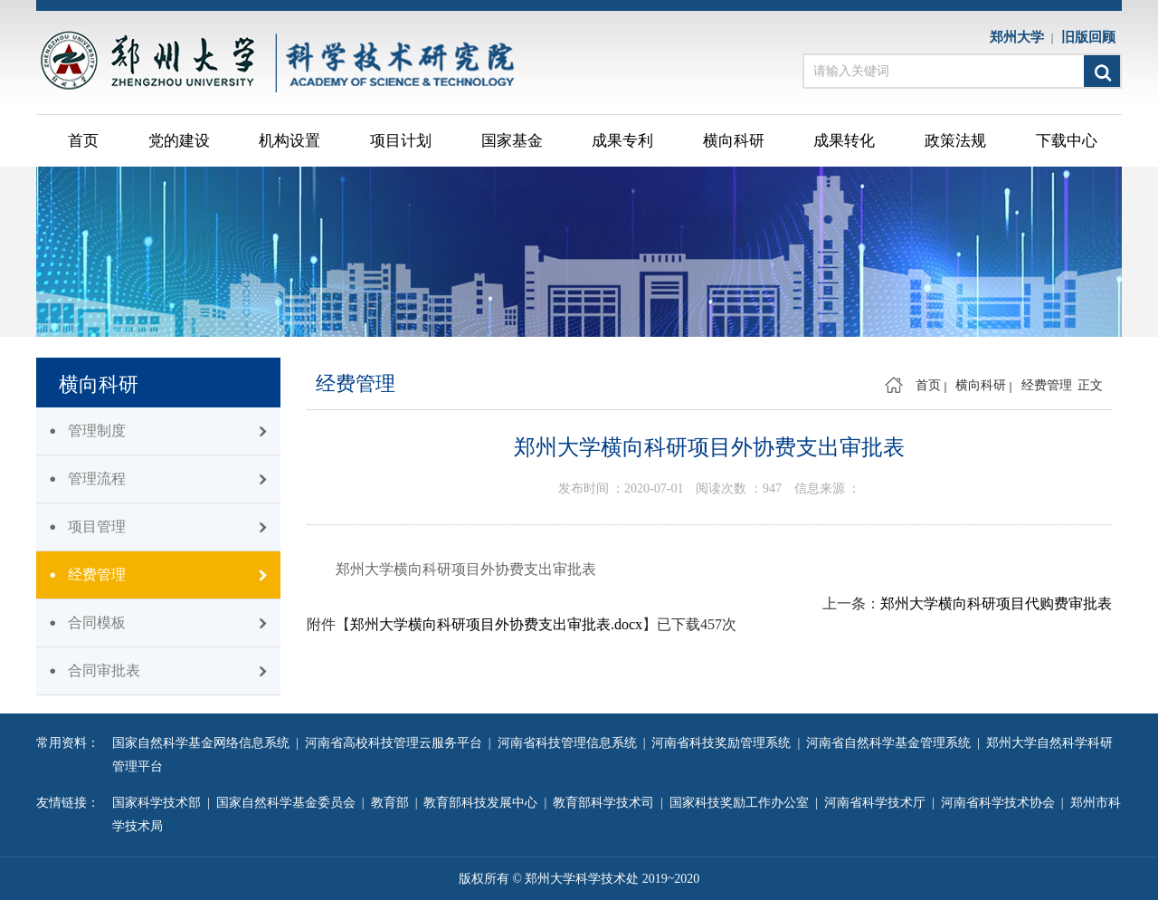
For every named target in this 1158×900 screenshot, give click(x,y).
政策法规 (955, 140)
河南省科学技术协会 (1001, 802)
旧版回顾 (1092, 37)
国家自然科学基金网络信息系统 (204, 743)
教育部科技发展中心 (483, 802)
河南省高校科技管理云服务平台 (397, 743)
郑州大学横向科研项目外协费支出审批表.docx (496, 624)
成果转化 (844, 140)
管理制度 (97, 430)
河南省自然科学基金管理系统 (891, 743)
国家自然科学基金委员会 (289, 802)
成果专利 (622, 140)
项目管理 (97, 526)
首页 (83, 140)
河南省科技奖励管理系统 (724, 743)
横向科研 (733, 140)
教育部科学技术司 (606, 802)
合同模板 (97, 622)
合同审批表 (104, 670)
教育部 (393, 802)
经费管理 (97, 574)
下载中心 (1066, 140)
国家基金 (512, 140)
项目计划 (401, 140)
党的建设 (179, 140)
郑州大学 (1020, 37)
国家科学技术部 (159, 802)
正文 (1090, 385)
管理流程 (97, 478)
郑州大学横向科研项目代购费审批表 (996, 603)
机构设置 (289, 140)
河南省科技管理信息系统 (570, 743)
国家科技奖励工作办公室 (742, 802)
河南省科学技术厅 (878, 802)
